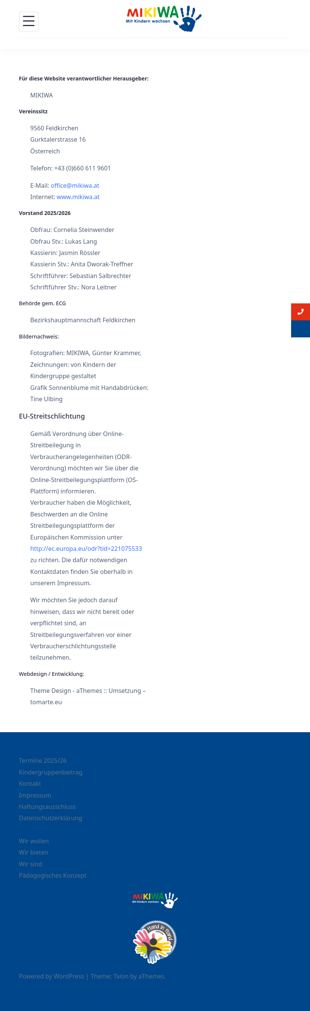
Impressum (35, 795)
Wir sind (30, 864)
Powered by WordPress (51, 976)
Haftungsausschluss (47, 806)
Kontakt (30, 783)
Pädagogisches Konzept (53, 875)
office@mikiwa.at (75, 185)
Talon (121, 976)
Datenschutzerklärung (50, 818)
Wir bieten (33, 852)
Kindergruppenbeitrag (50, 772)
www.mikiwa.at (78, 197)
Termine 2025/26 (43, 760)
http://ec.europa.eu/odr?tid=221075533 (86, 548)
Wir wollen (34, 841)
